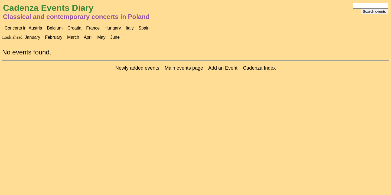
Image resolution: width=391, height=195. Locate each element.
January (32, 37)
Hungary (113, 28)
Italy (129, 28)
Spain (143, 28)
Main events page (184, 68)
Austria (35, 28)
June (115, 37)
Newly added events (137, 68)
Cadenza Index (259, 68)
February (53, 37)
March (73, 37)
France (93, 28)
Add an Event (222, 68)
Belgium (55, 28)
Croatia (74, 28)
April (88, 37)
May (101, 37)
